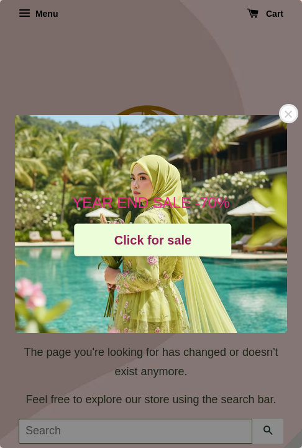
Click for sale (153, 239)
